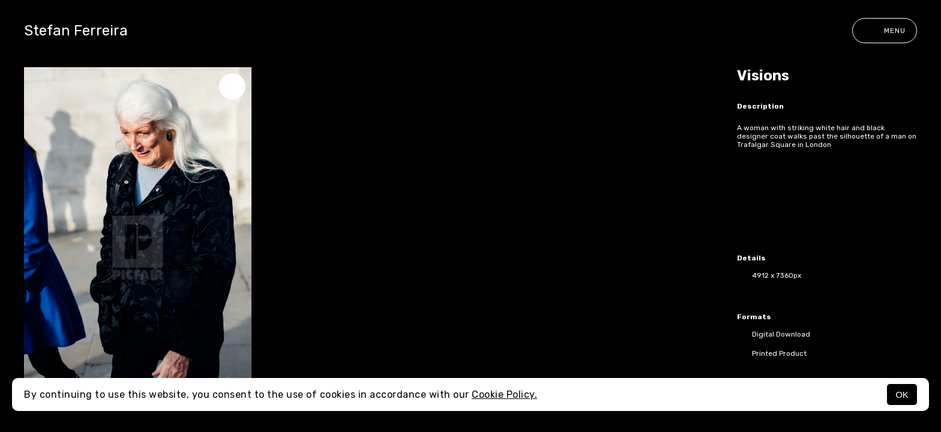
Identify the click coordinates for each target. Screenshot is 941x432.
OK (902, 394)
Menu (885, 30)
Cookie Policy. (504, 394)
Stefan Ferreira (76, 30)
